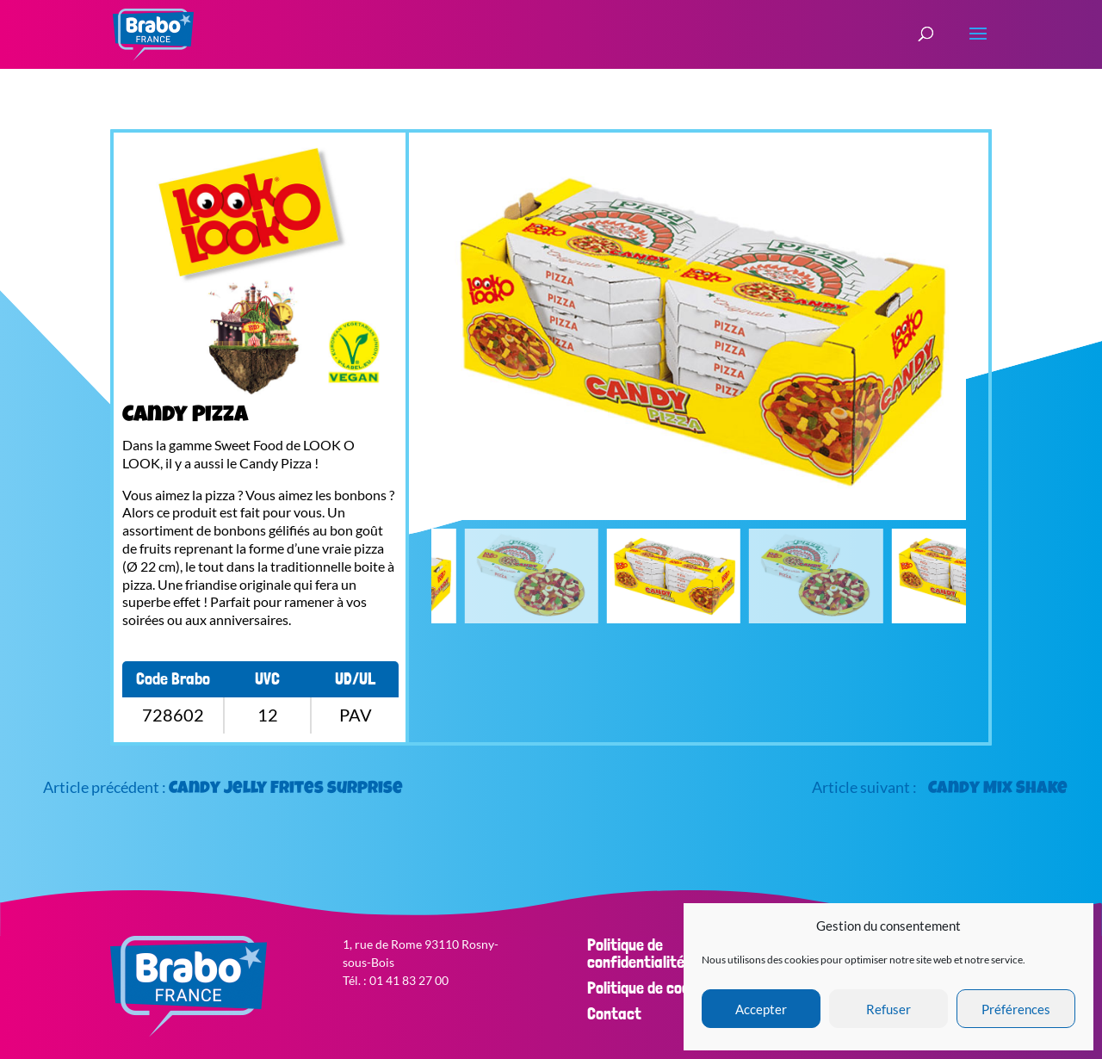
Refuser (888, 1009)
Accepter (761, 1009)
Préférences (1015, 1009)
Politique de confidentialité (635, 953)
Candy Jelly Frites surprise (286, 789)
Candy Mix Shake (998, 789)
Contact (614, 1013)
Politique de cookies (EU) (667, 987)
